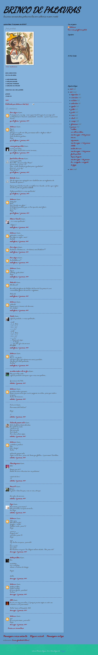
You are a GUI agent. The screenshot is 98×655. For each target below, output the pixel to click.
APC (11, 600)
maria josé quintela (17, 146)
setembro (74, 103)
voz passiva (74, 140)
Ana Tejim (14, 112)
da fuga (73, 165)
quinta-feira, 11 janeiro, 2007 (19, 121)
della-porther (15, 557)
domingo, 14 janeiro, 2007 (18, 552)
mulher (73, 129)
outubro (74, 100)
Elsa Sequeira (15, 463)
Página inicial (37, 636)
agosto (73, 106)
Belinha (12, 178)
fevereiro (74, 124)
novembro (74, 97)
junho (73, 112)
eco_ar (73, 137)
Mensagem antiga (55, 636)
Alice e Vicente (15, 219)
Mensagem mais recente (15, 636)
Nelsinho (13, 282)
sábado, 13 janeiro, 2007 (18, 383)
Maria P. (13, 486)
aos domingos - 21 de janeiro (80, 143)
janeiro (74, 127)
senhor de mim (76, 148)
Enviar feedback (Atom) (20, 640)
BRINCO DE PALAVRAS (41, 10)
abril (73, 118)
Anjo (11, 504)
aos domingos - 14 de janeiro (80, 151)
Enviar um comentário (16, 628)
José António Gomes (17, 158)
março (73, 121)
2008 (71, 89)
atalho (73, 145)
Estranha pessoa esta (17, 422)
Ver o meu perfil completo (77, 30)
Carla (12, 316)
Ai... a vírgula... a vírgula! (80, 162)
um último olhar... (77, 132)
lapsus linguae (76, 157)
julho (73, 109)
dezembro (74, 94)
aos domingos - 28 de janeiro (80, 135)
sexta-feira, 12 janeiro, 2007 (19, 227)
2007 (71, 92)
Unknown (13, 126)
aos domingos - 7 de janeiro (80, 159)
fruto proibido (76, 154)
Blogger (63, 651)
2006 (71, 169)
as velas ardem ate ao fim (19, 371)
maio (73, 115)
